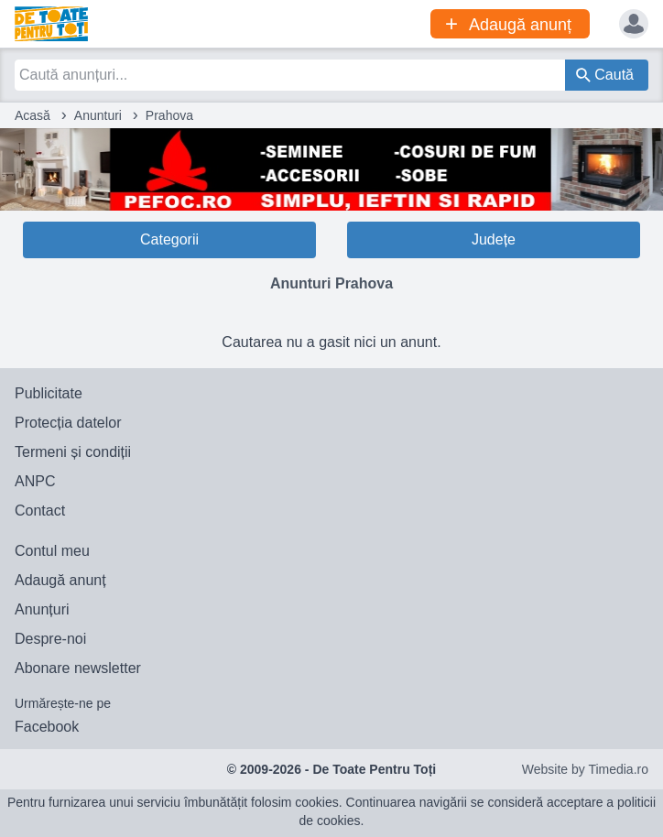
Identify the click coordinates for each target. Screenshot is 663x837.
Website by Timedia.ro (585, 769)
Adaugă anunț (60, 580)
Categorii (169, 239)
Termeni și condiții (73, 452)
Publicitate (48, 393)
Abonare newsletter (78, 668)
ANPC (35, 481)
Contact (40, 510)
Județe (494, 239)
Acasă (32, 115)
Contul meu (52, 551)
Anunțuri (42, 609)
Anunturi (98, 115)
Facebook (47, 726)
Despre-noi (50, 639)
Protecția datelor (68, 422)
